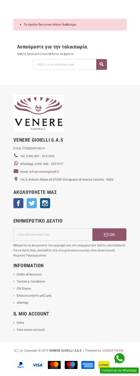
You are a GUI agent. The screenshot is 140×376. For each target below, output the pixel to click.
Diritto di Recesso (29, 274)
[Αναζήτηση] (70, 64)
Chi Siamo (24, 288)
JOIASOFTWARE (113, 350)
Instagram (45, 203)
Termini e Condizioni (31, 281)
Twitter (32, 203)
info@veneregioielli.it (44, 172)
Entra (20, 323)
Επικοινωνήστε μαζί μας (34, 295)
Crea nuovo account (31, 330)
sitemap (22, 302)
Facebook (18, 203)
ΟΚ (109, 234)
